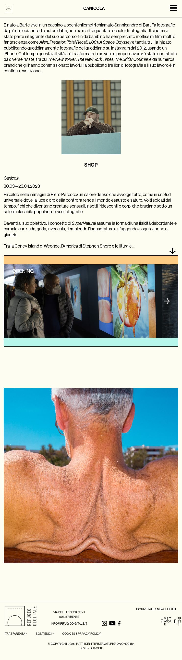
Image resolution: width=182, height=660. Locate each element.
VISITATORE (166, 621)
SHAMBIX (96, 648)
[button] (167, 301)
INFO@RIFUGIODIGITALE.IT (69, 623)
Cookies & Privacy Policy (81, 633)
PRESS (177, 621)
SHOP (91, 165)
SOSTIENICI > (45, 633)
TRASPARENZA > (16, 633)
